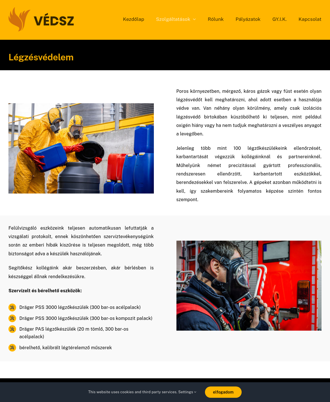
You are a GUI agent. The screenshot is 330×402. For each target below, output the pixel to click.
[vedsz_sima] (41, 9)
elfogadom (223, 392)
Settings (187, 392)
